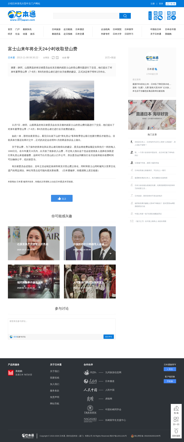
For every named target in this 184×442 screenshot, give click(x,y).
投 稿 (176, 413)
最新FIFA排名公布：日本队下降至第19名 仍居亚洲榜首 (157, 84)
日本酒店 (79, 29)
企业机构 (105, 29)
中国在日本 (155, 29)
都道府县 (56, 34)
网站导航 (54, 403)
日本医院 (117, 29)
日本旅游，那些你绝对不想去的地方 (148, 196)
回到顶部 (176, 436)
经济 (10, 34)
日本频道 (99, 381)
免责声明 (54, 397)
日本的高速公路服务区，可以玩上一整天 (150, 170)
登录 (161, 3)
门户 (17, 29)
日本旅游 (56, 29)
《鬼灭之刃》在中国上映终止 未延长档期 (150, 221)
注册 (153, 3)
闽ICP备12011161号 (118, 436)
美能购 (168, 34)
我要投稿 (54, 377)
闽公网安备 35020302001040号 (147, 436)
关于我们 (54, 371)
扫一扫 (176, 424)
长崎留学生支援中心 (105, 420)
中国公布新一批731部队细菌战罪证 (148, 214)
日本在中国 (170, 29)
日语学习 (129, 34)
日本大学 (117, 34)
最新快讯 (27, 29)
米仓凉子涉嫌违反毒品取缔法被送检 (149, 91)
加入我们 (54, 384)
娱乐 (32, 34)
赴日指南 (68, 34)
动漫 (25, 34)
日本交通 (79, 34)
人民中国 (99, 390)
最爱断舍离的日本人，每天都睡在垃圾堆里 (151, 178)
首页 (10, 29)
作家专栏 (105, 34)
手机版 (170, 381)
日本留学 (129, 29)
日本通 (11, 57)
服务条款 (54, 390)
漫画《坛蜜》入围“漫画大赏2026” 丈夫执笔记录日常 (156, 87)
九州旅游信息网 (102, 372)
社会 (17, 34)
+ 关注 (170, 369)
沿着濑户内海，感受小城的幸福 (147, 163)
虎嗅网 (98, 398)
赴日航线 (68, 29)
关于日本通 (155, 34)
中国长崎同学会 (102, 409)
